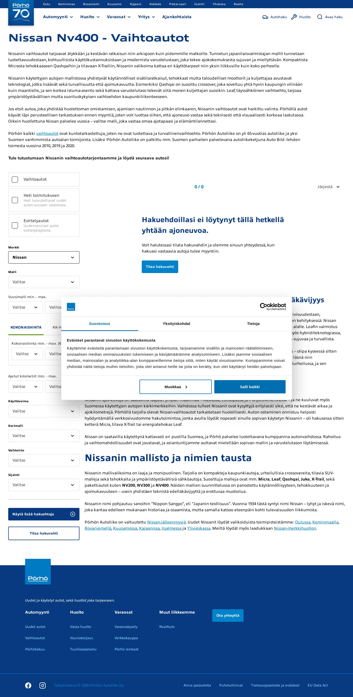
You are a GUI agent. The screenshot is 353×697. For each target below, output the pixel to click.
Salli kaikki (250, 386)
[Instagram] (42, 685)
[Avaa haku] (330, 17)
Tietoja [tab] (253, 323)
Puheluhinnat (231, 685)
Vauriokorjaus (81, 638)
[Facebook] (28, 685)
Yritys (144, 17)
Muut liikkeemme (177, 612)
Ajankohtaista (177, 17)
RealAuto (167, 627)
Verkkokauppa (126, 638)
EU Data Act (318, 685)
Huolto (87, 17)
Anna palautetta (197, 685)
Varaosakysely (126, 627)
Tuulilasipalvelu (83, 649)
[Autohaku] (274, 17)
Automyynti (55, 17)
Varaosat (116, 17)
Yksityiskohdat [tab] (176, 323)
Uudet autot (35, 627)
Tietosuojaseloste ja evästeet (275, 685)
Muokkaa (176, 386)
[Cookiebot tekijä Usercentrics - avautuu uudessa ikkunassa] (263, 307)
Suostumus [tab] (99, 323)
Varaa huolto (80, 627)
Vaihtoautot (35, 638)
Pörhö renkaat (126, 649)
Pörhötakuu (35, 649)
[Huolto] (301, 17)
